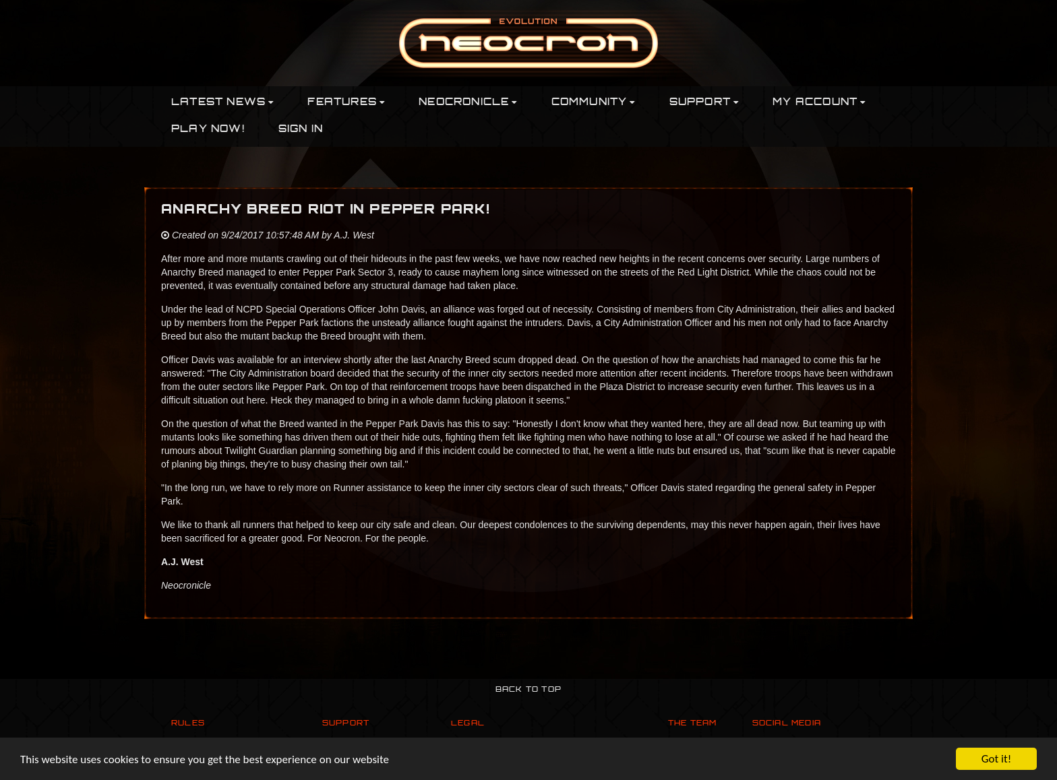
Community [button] (593, 103)
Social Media (786, 723)
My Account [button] (819, 103)
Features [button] (346, 103)
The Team (692, 723)
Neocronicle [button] (468, 103)
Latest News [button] (222, 103)
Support (345, 723)
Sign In (300, 130)
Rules (188, 723)
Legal (468, 723)
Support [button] (704, 103)
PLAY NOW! (208, 130)
